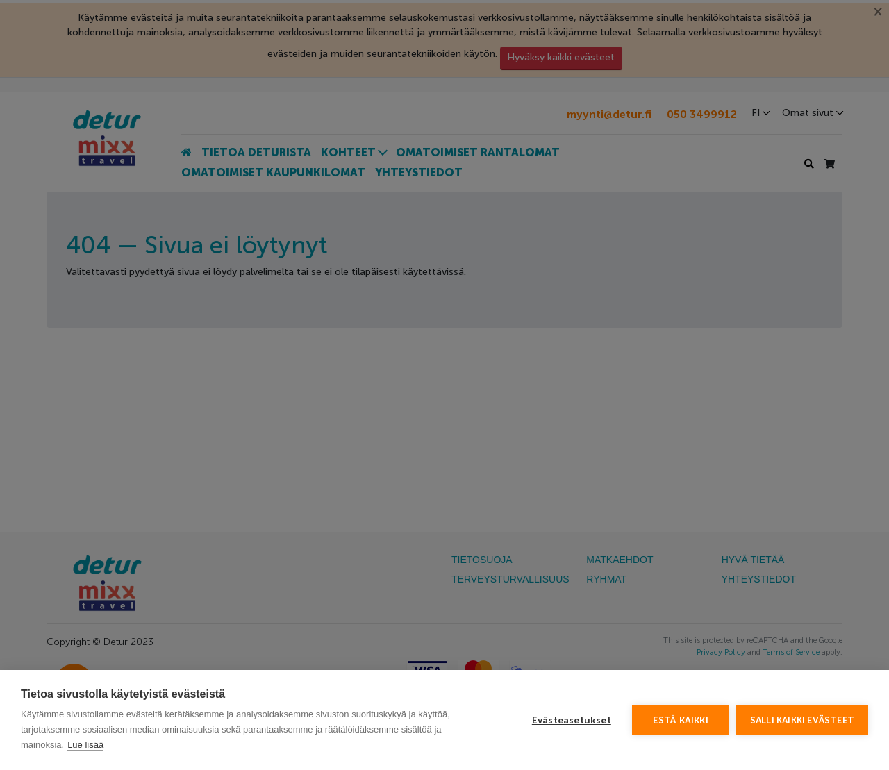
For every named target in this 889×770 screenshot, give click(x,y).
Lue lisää (85, 744)
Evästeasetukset (571, 720)
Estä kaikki (680, 720)
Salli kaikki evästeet (802, 720)
